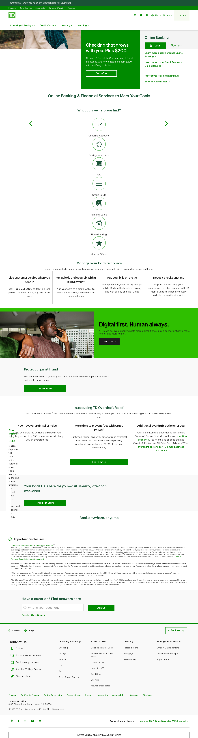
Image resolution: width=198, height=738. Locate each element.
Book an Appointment (156, 68)
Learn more (109, 325)
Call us (17, 631)
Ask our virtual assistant (27, 638)
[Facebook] (18, 704)
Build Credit (96, 656)
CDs (60, 648)
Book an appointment (25, 645)
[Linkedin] (40, 704)
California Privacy (30, 677)
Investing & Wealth (56, 8)
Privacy (12, 677)
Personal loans (131, 630)
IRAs (60, 653)
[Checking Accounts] (99, 114)
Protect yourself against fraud (162, 62)
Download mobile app (167, 636)
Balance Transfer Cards (102, 630)
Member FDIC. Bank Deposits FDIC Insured (163, 703)
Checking (63, 630)
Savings (62, 636)
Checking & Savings (22, 25)
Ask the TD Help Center (26, 651)
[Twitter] (12, 704)
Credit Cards (47, 25)
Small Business (26, 8)
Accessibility (118, 677)
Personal (12, 8)
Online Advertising (53, 677)
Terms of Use (73, 677)
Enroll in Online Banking (168, 630)
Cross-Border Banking (69, 659)
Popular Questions (33, 597)
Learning (83, 25)
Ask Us (101, 590)
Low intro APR (97, 650)
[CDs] (99, 153)
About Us (71, 8)
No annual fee (98, 645)
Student (62, 642)
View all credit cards (100, 668)
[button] (135, 15)
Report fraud (163, 642)
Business (95, 662)
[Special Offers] (99, 232)
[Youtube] (32, 704)
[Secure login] (155, 32)
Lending (66, 25)
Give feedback (22, 658)
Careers (134, 677)
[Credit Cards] (99, 173)
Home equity (130, 642)
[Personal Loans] (99, 193)
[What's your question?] (53, 589)
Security (89, 677)
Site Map (147, 677)
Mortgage (128, 636)
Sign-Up (175, 32)
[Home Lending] (99, 213)
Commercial (40, 8)
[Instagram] (25, 704)
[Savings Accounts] (99, 134)
